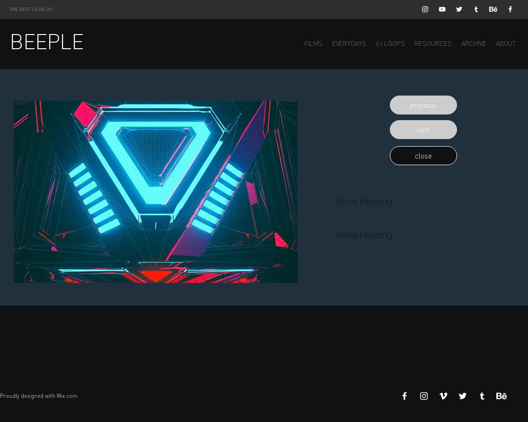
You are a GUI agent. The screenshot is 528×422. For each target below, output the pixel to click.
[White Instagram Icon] (425, 9)
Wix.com (67, 396)
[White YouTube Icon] (442, 9)
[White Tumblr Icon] (476, 9)
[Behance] (493, 9)
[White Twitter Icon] (459, 9)
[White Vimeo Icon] (443, 396)
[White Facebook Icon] (510, 9)
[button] (423, 105)
